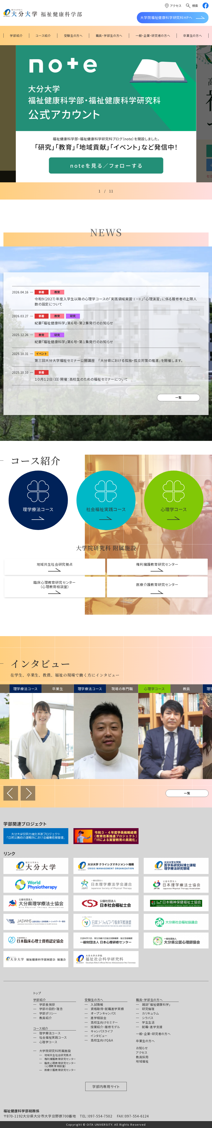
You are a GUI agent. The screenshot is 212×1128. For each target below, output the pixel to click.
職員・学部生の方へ (149, 1000)
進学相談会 (99, 1018)
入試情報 (97, 1004)
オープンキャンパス (103, 1013)
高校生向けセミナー (104, 1022)
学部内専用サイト (106, 1086)
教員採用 (142, 1057)
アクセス (176, 5)
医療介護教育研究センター (157, 584)
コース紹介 (41, 1028)
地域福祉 (142, 1061)
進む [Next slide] (28, 793)
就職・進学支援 (152, 1027)
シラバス (148, 1018)
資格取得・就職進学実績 (107, 1009)
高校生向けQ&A (102, 1040)
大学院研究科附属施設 (55, 1051)
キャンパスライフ (102, 1031)
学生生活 (148, 1022)
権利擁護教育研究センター (157, 564)
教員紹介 (45, 1018)
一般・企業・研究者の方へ (153, 1034)
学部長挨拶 (47, 1004)
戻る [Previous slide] (10, 793)
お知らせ (142, 1048)
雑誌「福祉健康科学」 (156, 1004)
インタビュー (99, 1035)
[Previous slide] (8, 113)
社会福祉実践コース (53, 1037)
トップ (37, 993)
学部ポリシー (48, 1013)
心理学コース (48, 1042)
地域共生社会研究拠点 (55, 564)
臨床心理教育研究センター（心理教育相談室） (55, 584)
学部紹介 (39, 1000)
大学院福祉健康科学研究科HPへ (166, 17)
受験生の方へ (94, 1000)
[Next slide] (204, 113)
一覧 (178, 397)
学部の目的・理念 (51, 1009)
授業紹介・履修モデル (105, 1027)
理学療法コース (50, 1033)
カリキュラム (150, 1013)
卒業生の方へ (145, 1041)
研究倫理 (148, 1009)
